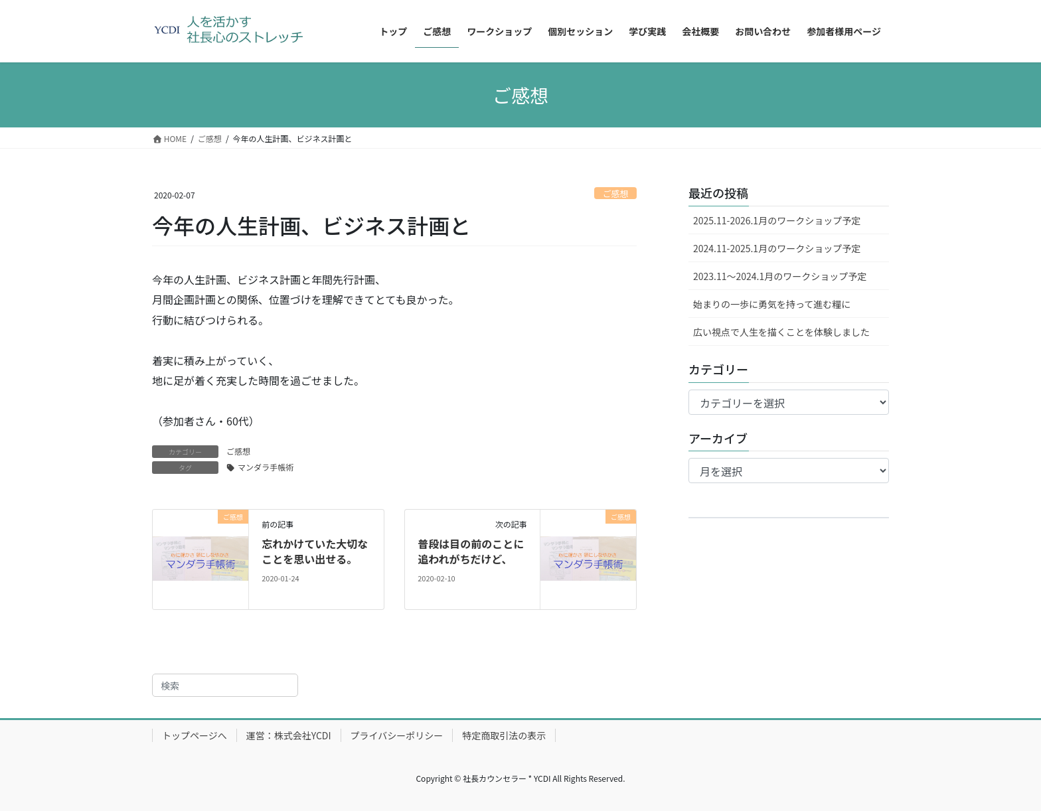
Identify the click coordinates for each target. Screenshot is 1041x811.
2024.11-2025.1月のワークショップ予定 (776, 248)
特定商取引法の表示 (504, 735)
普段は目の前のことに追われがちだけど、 (471, 551)
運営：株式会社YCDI (288, 735)
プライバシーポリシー (397, 735)
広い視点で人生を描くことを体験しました (781, 331)
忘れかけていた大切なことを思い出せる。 (315, 551)
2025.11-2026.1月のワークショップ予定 (776, 220)
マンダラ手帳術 (265, 467)
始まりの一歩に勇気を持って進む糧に (771, 304)
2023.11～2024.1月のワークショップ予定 (779, 276)
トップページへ (194, 735)
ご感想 (615, 193)
